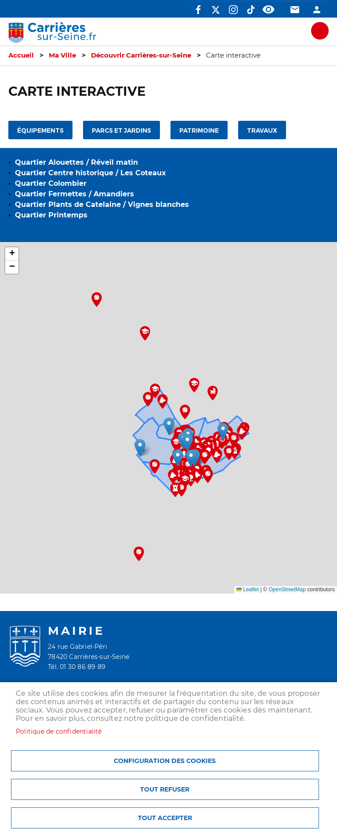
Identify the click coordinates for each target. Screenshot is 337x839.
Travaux (262, 131)
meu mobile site (320, 31)
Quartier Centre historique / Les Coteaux (90, 173)
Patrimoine (199, 131)
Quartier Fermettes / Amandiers (74, 194)
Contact (295, 9)
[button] (190, 458)
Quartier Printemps (51, 215)
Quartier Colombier (51, 183)
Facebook (198, 9)
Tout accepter (165, 817)
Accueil (21, 55)
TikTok (251, 9)
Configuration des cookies (165, 760)
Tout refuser (164, 789)
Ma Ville (62, 55)
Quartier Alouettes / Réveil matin (76, 162)
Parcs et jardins (121, 131)
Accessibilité (268, 9)
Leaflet (247, 589)
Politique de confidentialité (59, 731)
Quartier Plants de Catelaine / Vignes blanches (102, 204)
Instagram (233, 9)
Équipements (40, 131)
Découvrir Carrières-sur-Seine (141, 55)
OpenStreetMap (287, 589)
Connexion (317, 9)
